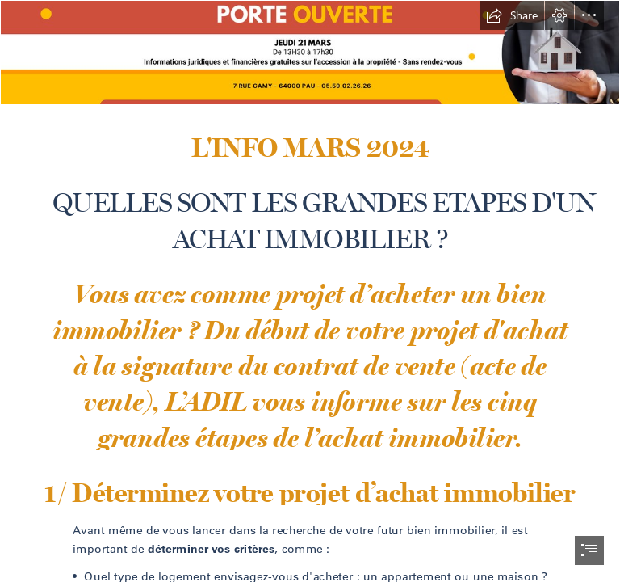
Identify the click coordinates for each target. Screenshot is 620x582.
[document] (310, 291)
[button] (512, 15)
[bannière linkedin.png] (310, 52)
